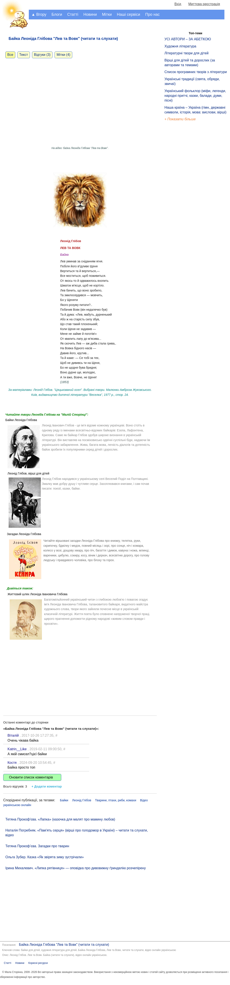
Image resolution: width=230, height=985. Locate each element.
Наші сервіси (128, 14)
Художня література (180, 46)
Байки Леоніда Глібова (21, 420)
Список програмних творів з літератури (195, 72)
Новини (90, 14)
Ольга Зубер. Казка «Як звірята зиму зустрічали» (44, 857)
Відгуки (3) (42, 54)
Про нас (152, 14)
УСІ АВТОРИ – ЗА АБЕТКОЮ (187, 39)
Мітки (107, 14)
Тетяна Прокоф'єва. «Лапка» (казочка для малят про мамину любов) (60, 819)
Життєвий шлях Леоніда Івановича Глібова (37, 594)
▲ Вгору (38, 14)
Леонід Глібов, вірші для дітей (28, 473)
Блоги (57, 14)
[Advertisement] (80, 674)
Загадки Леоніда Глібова (24, 534)
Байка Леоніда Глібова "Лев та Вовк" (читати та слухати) (64, 944)
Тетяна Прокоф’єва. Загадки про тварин (37, 846)
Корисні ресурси (38, 963)
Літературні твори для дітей (186, 53)
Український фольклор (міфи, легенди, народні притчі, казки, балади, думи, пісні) (195, 95)
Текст (23, 54)
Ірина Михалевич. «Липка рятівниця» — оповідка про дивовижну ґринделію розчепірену (75, 868)
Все (10, 54)
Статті (72, 14)
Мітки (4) (63, 54)
